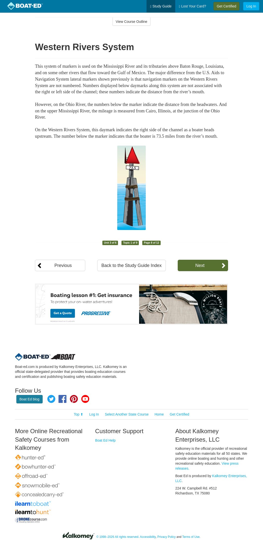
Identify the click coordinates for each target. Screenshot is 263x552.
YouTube (85, 399)
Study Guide (161, 6)
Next (200, 265)
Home (159, 414)
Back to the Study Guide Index (131, 265)
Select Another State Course (127, 414)
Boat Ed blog (29, 399)
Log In (251, 6)
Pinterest (74, 399)
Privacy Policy (166, 537)
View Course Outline (131, 22)
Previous (63, 265)
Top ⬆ (78, 414)
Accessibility (148, 537)
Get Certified (226, 6)
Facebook (62, 399)
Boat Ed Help (105, 440)
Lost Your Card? (192, 6)
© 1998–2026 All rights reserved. (117, 537)
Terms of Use (191, 537)
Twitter (51, 399)
